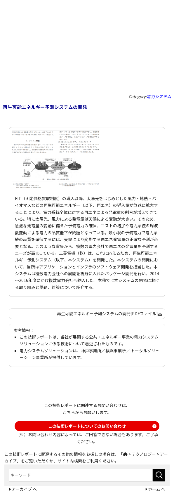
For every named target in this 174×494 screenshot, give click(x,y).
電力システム (159, 96)
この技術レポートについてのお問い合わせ (87, 426)
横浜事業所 (115, 350)
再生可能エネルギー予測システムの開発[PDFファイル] (109, 313)
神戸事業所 (91, 350)
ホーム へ (156, 489)
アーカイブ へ (24, 489)
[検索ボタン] (159, 475)
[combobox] (81, 475)
